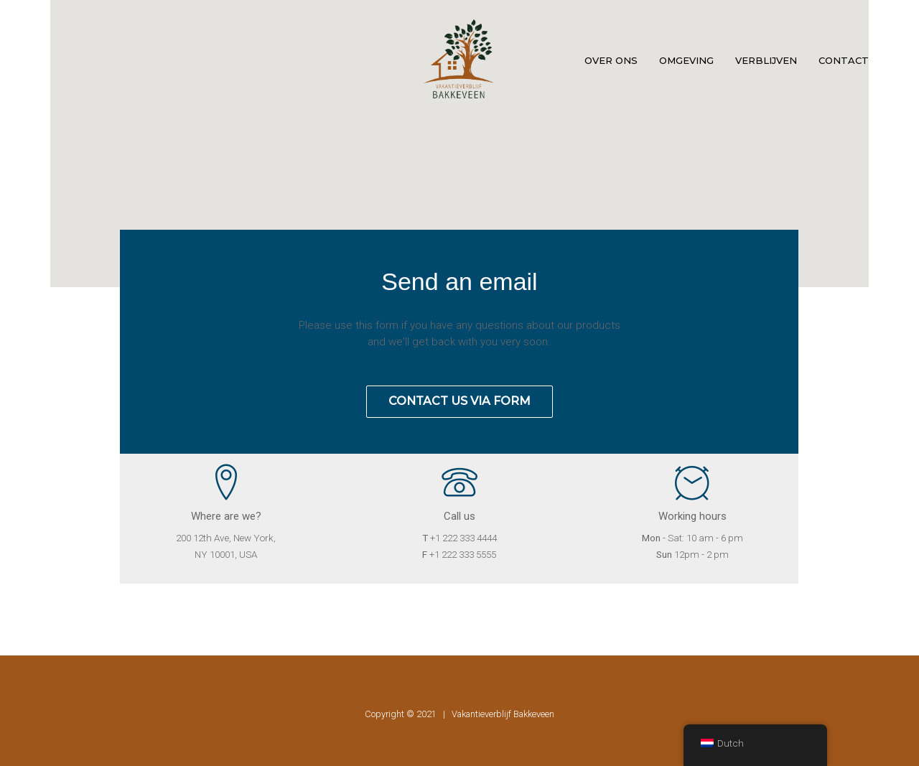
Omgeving (686, 60)
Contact (843, 60)
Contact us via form (459, 401)
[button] (459, 135)
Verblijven (766, 60)
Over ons (611, 60)
